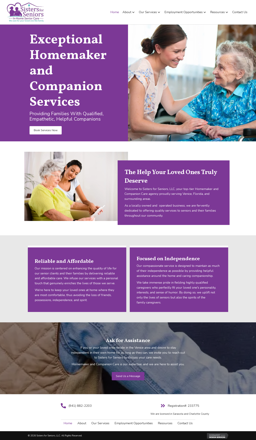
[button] (133, 12)
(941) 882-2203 (80, 406)
